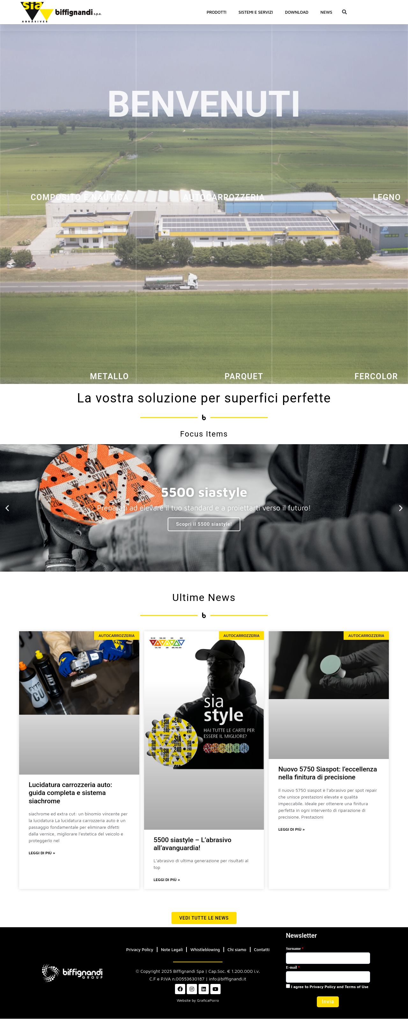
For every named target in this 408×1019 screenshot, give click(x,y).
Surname (295, 949)
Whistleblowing (205, 949)
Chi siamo (237, 949)
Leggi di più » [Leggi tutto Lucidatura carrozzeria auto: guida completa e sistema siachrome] (42, 853)
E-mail (293, 967)
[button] (344, 12)
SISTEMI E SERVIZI (255, 12)
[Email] (328, 977)
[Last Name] (328, 958)
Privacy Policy (139, 949)
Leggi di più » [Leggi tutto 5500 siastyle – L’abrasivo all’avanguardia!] (167, 880)
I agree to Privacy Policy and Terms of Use (327, 986)
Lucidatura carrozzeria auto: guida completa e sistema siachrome (70, 793)
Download (296, 12)
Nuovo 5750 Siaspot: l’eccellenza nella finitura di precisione (327, 773)
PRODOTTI (216, 12)
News (326, 12)
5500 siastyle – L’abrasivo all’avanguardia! (192, 844)
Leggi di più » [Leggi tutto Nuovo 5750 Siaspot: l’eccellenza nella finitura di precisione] (291, 829)
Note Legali (172, 949)
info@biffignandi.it (227, 979)
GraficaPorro (208, 1000)
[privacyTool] (288, 986)
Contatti (262, 949)
